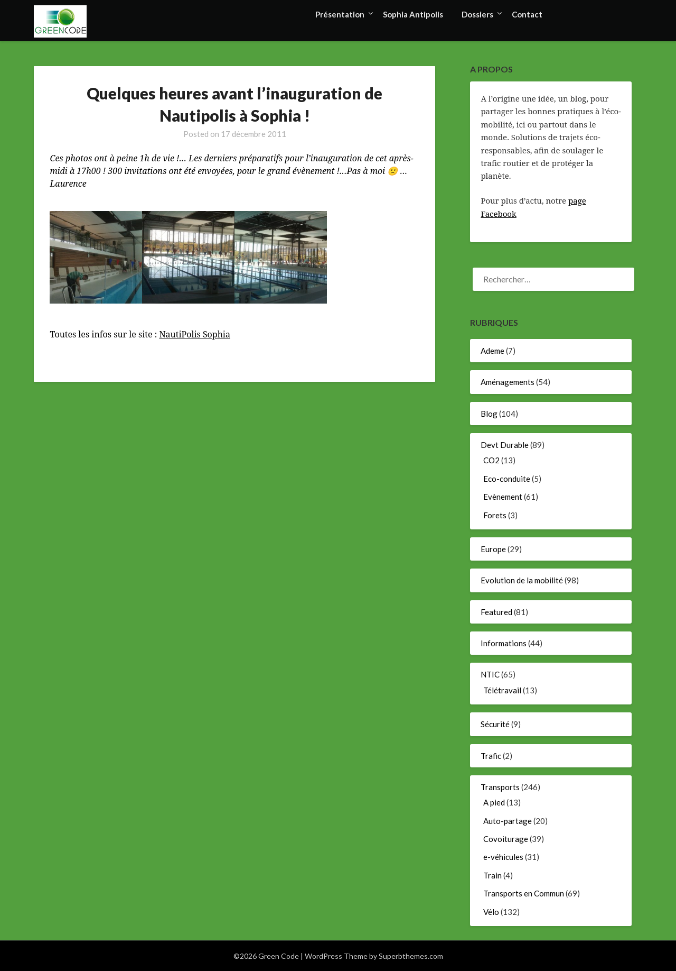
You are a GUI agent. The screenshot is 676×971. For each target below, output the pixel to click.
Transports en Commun (523, 893)
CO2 (491, 460)
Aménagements (507, 382)
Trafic (491, 756)
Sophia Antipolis (413, 14)
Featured (496, 612)
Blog (489, 413)
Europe (493, 549)
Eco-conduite (506, 478)
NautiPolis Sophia (194, 334)
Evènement (502, 496)
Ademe (492, 350)
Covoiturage (505, 839)
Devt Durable (505, 445)
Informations (504, 643)
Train (492, 875)
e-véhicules (503, 857)
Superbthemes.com (411, 955)
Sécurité (495, 724)
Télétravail (502, 690)
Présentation (339, 14)
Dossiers (477, 14)
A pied (494, 802)
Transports (500, 787)
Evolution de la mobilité (522, 580)
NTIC (490, 674)
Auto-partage (507, 821)
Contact (527, 14)
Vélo (491, 912)
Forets (494, 515)
